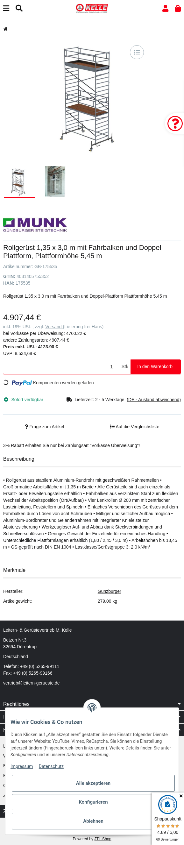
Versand (54, 326)
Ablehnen (93, 821)
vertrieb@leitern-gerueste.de (31, 682)
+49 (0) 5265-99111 (39, 666)
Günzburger (109, 591)
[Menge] (61, 366)
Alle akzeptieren (93, 783)
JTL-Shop (102, 839)
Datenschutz (51, 766)
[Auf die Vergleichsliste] (137, 52)
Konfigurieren (93, 802)
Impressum (22, 766)
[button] (165, 8)
